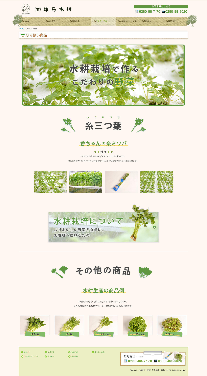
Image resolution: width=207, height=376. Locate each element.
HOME (27, 21)
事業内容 (75, 21)
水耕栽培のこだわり (128, 21)
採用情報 (172, 21)
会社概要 (51, 21)
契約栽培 (148, 21)
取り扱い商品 (101, 21)
